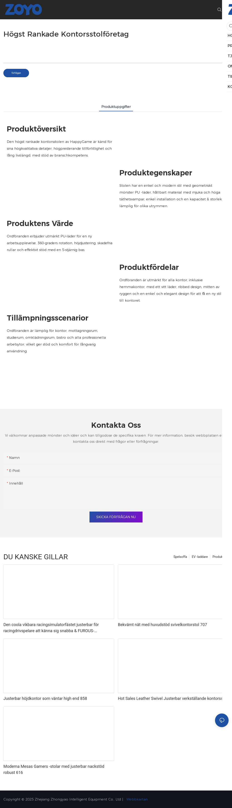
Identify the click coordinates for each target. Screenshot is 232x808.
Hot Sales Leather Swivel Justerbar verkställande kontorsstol (173, 698)
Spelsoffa (180, 557)
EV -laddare (200, 557)
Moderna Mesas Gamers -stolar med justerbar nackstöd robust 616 (53, 769)
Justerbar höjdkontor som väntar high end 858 (45, 698)
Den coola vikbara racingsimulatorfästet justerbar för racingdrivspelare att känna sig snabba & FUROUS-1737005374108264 (51, 628)
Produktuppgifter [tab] (116, 106)
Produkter (219, 557)
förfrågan (16, 73)
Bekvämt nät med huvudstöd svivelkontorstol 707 (162, 624)
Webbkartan (136, 799)
